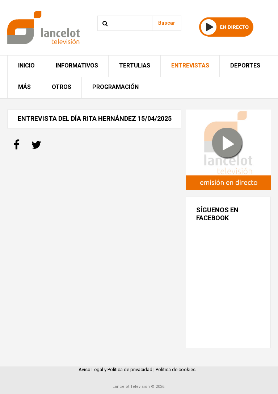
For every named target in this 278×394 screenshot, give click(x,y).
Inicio (26, 65)
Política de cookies (175, 369)
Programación (115, 86)
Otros (61, 86)
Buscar (166, 23)
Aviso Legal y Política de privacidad (115, 369)
